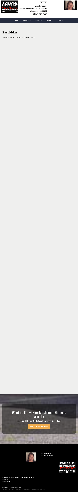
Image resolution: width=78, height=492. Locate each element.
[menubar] (39, 20)
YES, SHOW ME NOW (39, 427)
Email (43, 3)
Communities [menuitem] (38, 20)
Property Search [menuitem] (26, 20)
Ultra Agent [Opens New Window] (42, 489)
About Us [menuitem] (60, 20)
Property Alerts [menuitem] (50, 20)
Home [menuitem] (16, 20)
